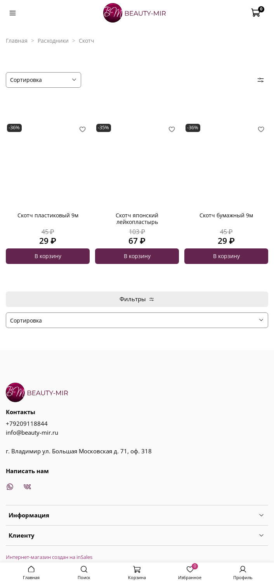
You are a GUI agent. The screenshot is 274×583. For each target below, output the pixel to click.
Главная (17, 40)
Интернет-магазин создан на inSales (49, 557)
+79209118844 (27, 424)
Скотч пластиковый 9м (47, 215)
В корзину (48, 256)
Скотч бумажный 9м (226, 215)
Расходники (53, 40)
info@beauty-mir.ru (32, 433)
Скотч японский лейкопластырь (137, 219)
